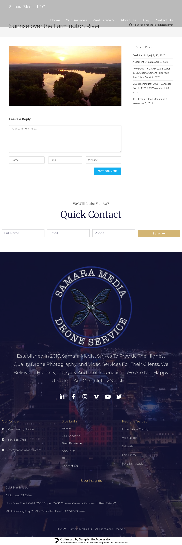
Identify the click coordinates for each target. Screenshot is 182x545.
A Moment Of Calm (143, 61)
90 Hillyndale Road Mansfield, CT (151, 99)
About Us (68, 451)
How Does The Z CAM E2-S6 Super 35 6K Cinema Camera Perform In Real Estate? (151, 73)
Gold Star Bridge (142, 55)
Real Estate (72, 443)
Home (66, 428)
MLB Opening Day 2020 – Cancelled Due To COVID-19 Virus (45, 511)
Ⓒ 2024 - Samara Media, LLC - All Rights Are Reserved (91, 529)
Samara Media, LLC (27, 6)
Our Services (71, 436)
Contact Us (70, 466)
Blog (65, 458)
